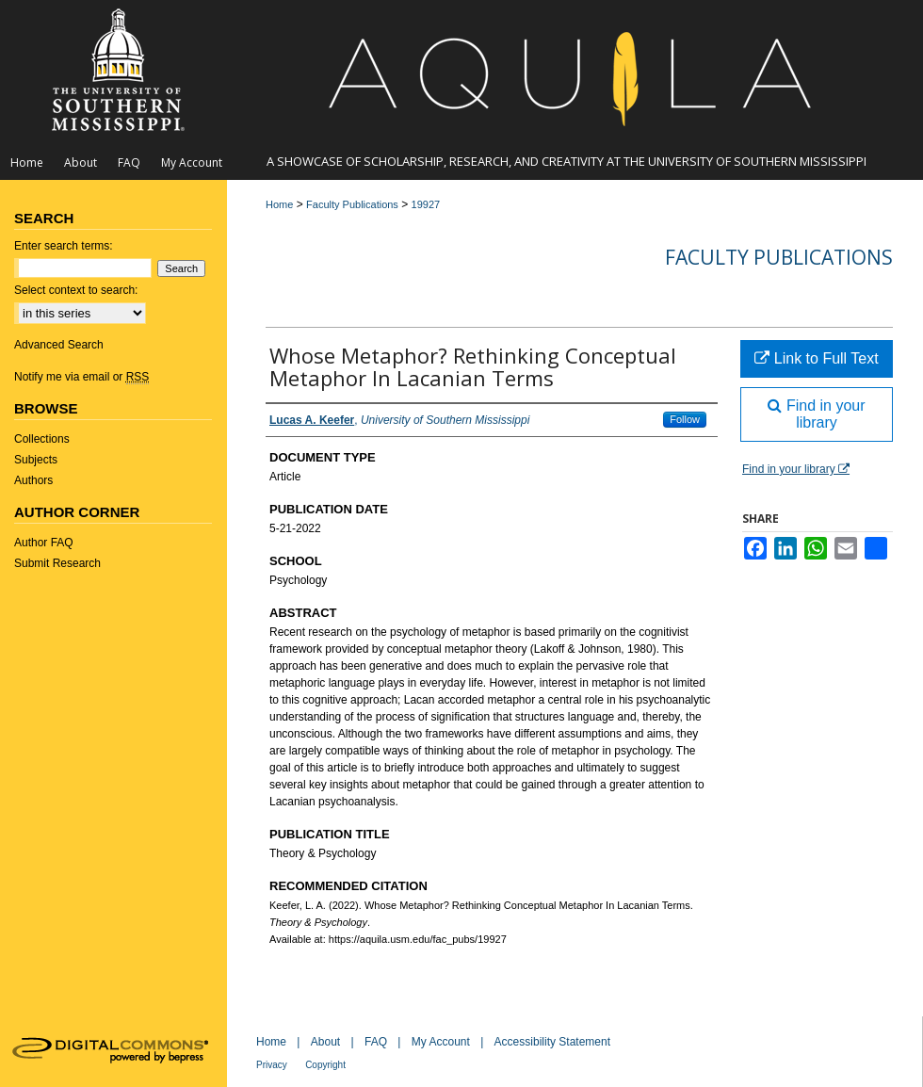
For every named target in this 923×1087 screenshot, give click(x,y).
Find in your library (816, 413)
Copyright (325, 1065)
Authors (33, 480)
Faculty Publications (352, 204)
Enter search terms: (63, 245)
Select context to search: (76, 290)
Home (279, 204)
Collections (42, 439)
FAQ (375, 1041)
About (325, 1041)
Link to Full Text (816, 358)
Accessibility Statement (552, 1041)
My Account (441, 1041)
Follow (685, 419)
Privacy (271, 1065)
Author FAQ (43, 542)
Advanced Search (59, 344)
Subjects (35, 459)
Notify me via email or (81, 376)
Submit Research (57, 563)
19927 (426, 204)
